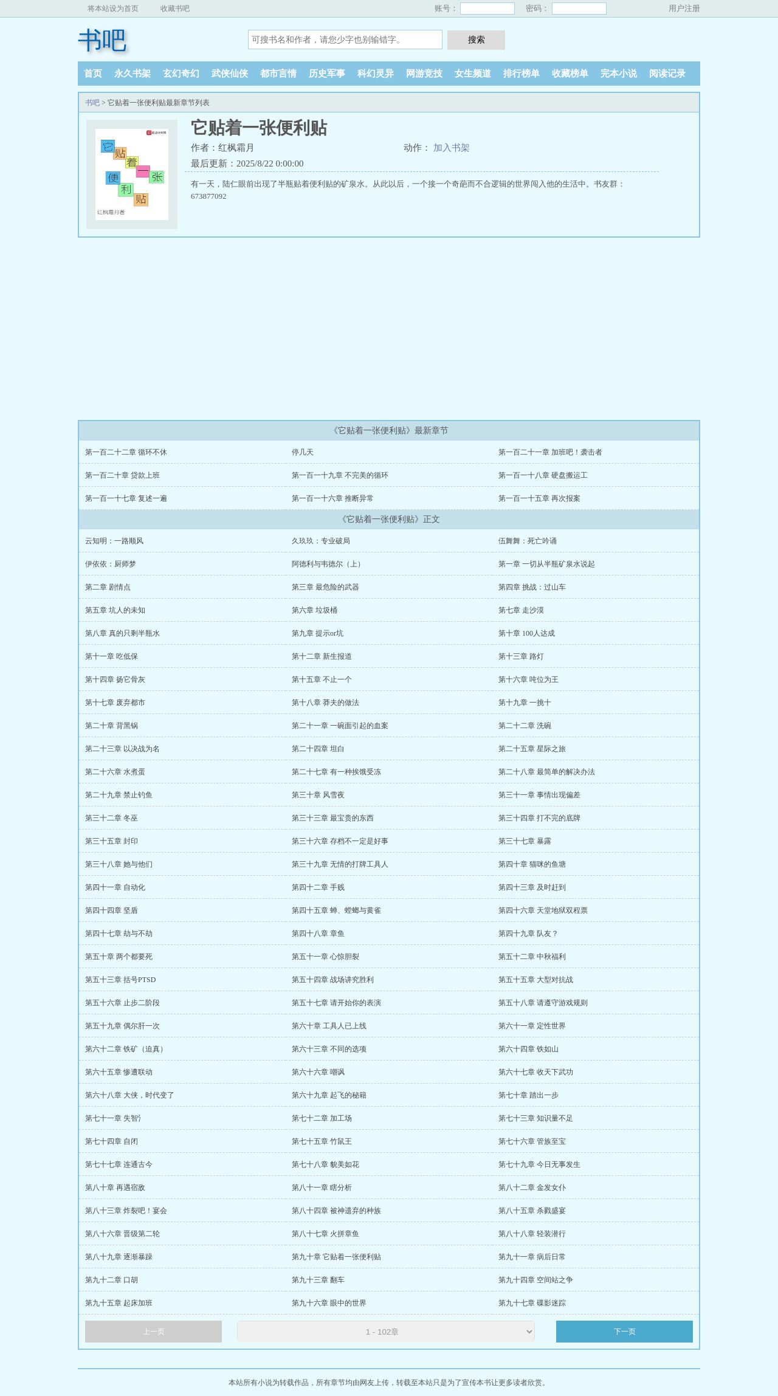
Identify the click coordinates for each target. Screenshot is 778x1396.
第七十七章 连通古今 (119, 1164)
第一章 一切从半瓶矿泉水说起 (546, 564)
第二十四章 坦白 (318, 748)
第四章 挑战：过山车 (532, 587)
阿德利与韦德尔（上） (328, 564)
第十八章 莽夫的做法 (325, 702)
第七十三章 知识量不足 (535, 1118)
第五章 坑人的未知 (115, 610)
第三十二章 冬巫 (111, 818)
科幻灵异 (375, 73)
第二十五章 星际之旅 (532, 748)
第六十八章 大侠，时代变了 (129, 1095)
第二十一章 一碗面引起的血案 (340, 725)
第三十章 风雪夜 (318, 795)
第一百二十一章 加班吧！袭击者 (550, 452)
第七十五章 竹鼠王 (322, 1141)
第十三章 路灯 (521, 656)
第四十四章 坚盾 (111, 910)
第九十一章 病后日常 (532, 1257)
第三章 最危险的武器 (325, 587)
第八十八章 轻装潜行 (532, 1233)
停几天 (303, 452)
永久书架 (132, 73)
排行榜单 (521, 73)
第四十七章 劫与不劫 (119, 933)
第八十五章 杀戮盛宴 (532, 1210)
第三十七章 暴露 (524, 841)
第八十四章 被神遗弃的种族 (336, 1210)
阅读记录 (667, 73)
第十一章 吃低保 (111, 656)
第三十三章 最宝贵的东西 (333, 818)
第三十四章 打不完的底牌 (539, 818)
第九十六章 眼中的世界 (329, 1303)
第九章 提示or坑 (317, 633)
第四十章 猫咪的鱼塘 (532, 864)
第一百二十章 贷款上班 (122, 475)
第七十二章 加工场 (322, 1118)
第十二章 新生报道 (322, 656)
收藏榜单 (570, 73)
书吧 (102, 40)
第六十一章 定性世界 (532, 1026)
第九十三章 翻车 (318, 1280)
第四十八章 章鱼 (318, 933)
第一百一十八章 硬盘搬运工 (543, 475)
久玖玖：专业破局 (321, 541)
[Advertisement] (389, 329)
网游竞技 (424, 73)
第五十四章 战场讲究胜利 (333, 979)
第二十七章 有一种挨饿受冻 (336, 772)
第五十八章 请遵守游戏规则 (543, 1003)
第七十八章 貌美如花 (325, 1164)
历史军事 (327, 73)
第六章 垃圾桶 (314, 610)
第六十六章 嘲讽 (318, 1072)
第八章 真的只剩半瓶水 (122, 633)
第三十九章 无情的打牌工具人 (340, 864)
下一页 (625, 1331)
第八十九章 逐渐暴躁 (119, 1257)
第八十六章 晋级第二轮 (122, 1233)
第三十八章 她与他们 (119, 864)
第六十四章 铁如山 (528, 1049)
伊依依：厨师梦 (110, 564)
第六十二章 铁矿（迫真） (126, 1049)
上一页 (154, 1331)
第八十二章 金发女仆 (532, 1187)
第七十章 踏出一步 (528, 1095)
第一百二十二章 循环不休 (126, 452)
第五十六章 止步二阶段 (122, 1003)
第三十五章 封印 (111, 841)
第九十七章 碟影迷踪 (532, 1303)
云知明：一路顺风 (114, 541)
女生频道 (473, 73)
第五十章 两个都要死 (119, 956)
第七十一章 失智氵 (115, 1118)
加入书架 (451, 148)
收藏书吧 (175, 8)
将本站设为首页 (113, 8)
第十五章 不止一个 (322, 679)
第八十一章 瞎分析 (322, 1187)
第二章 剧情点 (108, 587)
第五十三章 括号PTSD (120, 979)
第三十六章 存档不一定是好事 (340, 841)
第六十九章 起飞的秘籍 (329, 1095)
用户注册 (684, 8)
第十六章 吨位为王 (528, 679)
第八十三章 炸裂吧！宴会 (126, 1210)
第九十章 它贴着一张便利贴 (336, 1257)
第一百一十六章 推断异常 (333, 498)
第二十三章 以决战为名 (122, 748)
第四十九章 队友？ (528, 933)
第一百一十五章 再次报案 (539, 498)
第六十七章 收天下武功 (535, 1072)
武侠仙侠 (230, 73)
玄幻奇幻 (181, 73)
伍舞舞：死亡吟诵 (527, 541)
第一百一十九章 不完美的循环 (340, 475)
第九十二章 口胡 (111, 1280)
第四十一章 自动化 (115, 887)
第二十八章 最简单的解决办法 (546, 772)
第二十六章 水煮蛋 (115, 772)
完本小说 (619, 73)
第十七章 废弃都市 (115, 702)
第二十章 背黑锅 (111, 725)
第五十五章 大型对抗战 (535, 979)
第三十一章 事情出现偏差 (539, 795)
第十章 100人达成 (526, 633)
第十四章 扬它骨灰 (115, 679)
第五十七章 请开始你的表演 (336, 1003)
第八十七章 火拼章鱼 (325, 1233)
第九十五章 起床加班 (119, 1303)
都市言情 (278, 73)
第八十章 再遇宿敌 (115, 1187)
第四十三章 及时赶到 (532, 887)
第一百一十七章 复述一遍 (126, 498)
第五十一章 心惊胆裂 (325, 956)
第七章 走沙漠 (521, 610)
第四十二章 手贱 (318, 887)
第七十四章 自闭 (111, 1141)
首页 (93, 73)
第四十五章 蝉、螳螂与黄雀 (336, 910)
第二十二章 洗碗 (524, 725)
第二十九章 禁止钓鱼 (119, 795)
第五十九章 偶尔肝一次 (122, 1026)
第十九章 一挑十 (524, 702)
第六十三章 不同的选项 (329, 1049)
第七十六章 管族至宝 (532, 1141)
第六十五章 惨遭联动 (119, 1072)
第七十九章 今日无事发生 (539, 1164)
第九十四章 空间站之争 (535, 1280)
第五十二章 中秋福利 (532, 956)
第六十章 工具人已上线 (329, 1026)
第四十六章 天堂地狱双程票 (543, 910)
